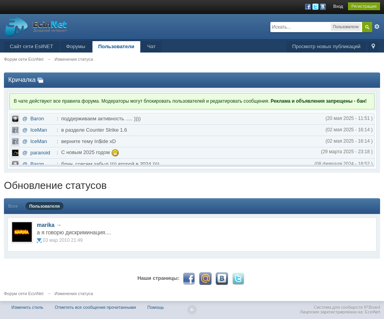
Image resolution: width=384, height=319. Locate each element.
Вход (338, 6)
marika (45, 225)
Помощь (155, 307)
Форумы (75, 46)
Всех (13, 206)
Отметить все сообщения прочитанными (95, 307)
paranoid (40, 153)
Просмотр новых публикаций (326, 46)
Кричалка (22, 79)
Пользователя (44, 206)
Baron (37, 118)
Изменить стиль (27, 307)
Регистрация (364, 6)
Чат (151, 46)
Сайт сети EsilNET (31, 46)
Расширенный (377, 27)
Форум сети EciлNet (23, 293)
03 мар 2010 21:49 (63, 240)
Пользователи (116, 46)
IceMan (38, 130)
